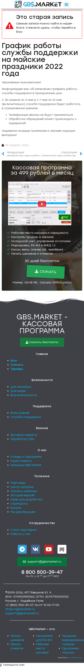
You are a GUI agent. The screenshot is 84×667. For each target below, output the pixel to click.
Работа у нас (20, 534)
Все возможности (23, 395)
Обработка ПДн (22, 439)
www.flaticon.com (74, 657)
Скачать (16, 364)
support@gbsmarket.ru (22, 613)
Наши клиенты (21, 461)
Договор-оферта (23, 435)
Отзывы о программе (25, 456)
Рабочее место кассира (42, 648)
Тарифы (16, 369)
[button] (66, 4)
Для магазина (20, 386)
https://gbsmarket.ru (20, 609)
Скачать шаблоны (23, 491)
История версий (22, 495)
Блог (13, 360)
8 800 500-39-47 (42, 572)
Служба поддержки (25, 417)
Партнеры (17, 482)
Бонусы (15, 507)
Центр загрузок (22, 487)
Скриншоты (19, 503)
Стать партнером (23, 529)
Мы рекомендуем (22, 512)
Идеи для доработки (26, 499)
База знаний (19, 412)
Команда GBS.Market (25, 465)
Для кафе (17, 391)
